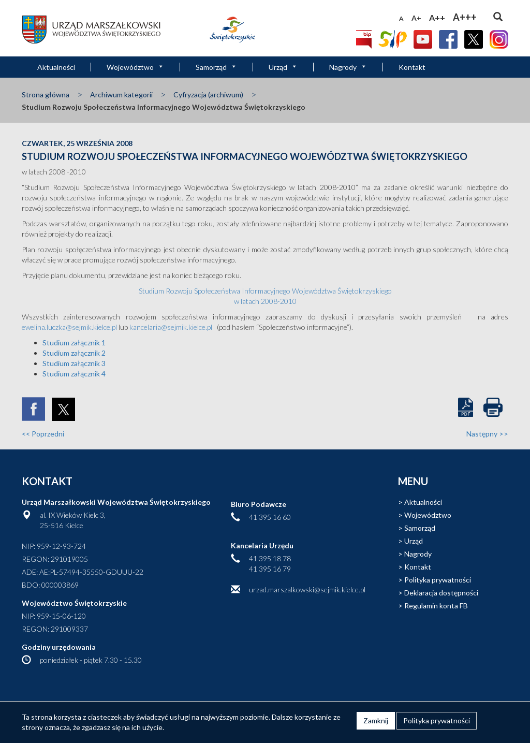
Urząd (283, 67)
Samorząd (216, 67)
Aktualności (56, 67)
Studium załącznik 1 (74, 342)
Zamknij (375, 720)
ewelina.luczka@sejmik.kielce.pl (69, 327)
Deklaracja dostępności (441, 592)
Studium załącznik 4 (74, 373)
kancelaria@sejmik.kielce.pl (170, 327)
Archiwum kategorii (121, 94)
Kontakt (412, 67)
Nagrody (348, 67)
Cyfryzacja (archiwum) (208, 94)
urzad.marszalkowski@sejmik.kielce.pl (307, 589)
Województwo (135, 67)
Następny (487, 433)
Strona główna (45, 94)
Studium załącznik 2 (74, 352)
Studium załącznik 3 (74, 363)
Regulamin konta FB (436, 605)
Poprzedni (43, 433)
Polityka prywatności (437, 579)
